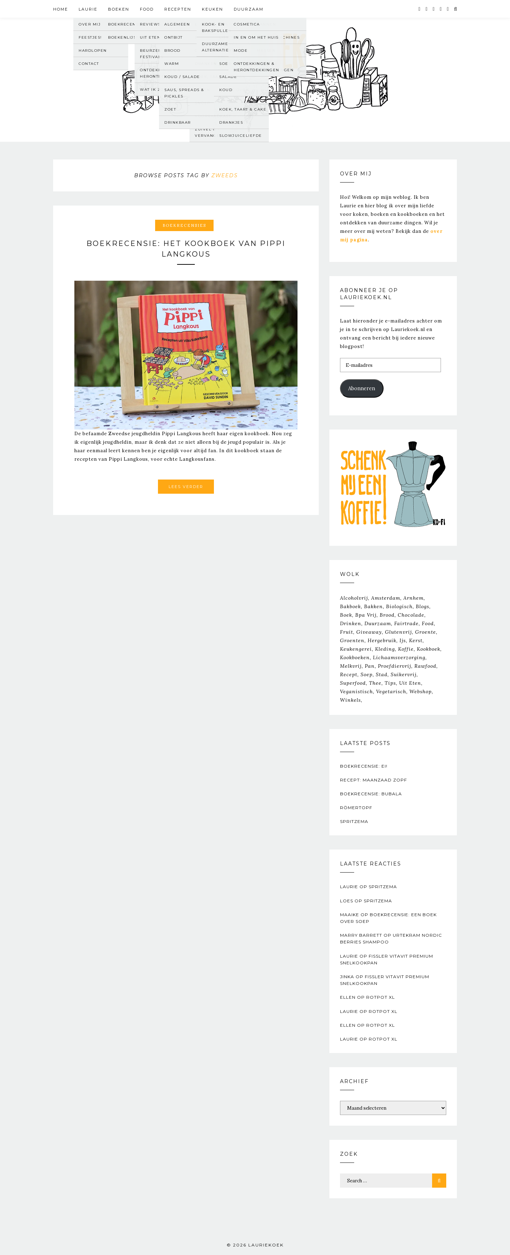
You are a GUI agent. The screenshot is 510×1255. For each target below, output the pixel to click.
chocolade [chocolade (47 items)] (411, 615)
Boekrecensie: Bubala (371, 793)
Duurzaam (249, 9)
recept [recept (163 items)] (348, 674)
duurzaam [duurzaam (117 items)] (377, 623)
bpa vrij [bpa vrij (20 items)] (365, 615)
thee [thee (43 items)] (375, 683)
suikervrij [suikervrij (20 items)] (403, 674)
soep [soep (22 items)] (367, 674)
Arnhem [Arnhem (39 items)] (413, 598)
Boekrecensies (184, 225)
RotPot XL (380, 997)
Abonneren (361, 388)
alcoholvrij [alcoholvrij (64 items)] (354, 598)
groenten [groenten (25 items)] (352, 640)
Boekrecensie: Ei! (363, 766)
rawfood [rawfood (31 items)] (425, 666)
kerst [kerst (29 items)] (416, 640)
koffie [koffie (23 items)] (406, 649)
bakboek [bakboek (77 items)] (350, 606)
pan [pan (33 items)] (370, 666)
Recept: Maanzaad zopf (373, 780)
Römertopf (356, 807)
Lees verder (186, 486)
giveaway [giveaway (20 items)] (369, 632)
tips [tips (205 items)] (390, 683)
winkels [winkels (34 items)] (350, 700)
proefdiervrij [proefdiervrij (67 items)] (394, 666)
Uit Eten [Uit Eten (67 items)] (410, 683)
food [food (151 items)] (428, 623)
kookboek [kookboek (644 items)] (428, 649)
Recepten (177, 9)
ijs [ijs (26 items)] (403, 640)
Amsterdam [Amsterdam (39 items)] (385, 598)
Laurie (88, 9)
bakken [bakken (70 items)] (373, 606)
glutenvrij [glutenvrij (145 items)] (398, 632)
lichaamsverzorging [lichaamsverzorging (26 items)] (399, 657)
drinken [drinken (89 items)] (350, 623)
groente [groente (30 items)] (425, 632)
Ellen (348, 997)
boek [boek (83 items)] (346, 615)
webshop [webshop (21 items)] (420, 691)
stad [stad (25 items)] (381, 674)
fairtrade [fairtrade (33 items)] (406, 623)
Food (147, 9)
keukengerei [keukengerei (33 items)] (356, 649)
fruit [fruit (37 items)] (346, 632)
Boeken (118, 9)
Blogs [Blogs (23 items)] (422, 606)
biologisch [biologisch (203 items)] (399, 606)
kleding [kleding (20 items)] (385, 649)
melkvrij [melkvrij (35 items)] (351, 666)
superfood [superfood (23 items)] (353, 683)
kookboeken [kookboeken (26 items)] (355, 657)
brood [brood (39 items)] (387, 615)
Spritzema (354, 821)
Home (60, 9)
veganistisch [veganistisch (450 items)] (356, 691)
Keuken (212, 9)
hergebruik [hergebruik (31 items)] (382, 640)
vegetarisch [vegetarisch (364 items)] (391, 691)
